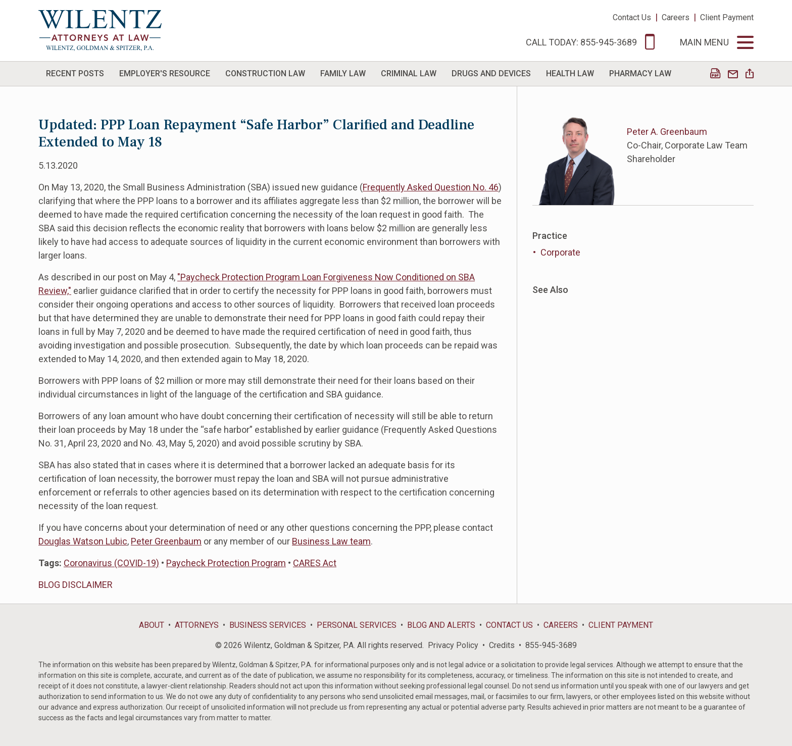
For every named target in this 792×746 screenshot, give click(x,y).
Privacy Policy (453, 645)
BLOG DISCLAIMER (75, 584)
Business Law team (331, 541)
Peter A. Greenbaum (667, 131)
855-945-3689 (551, 645)
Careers (675, 17)
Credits (502, 645)
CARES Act (314, 563)
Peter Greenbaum (166, 541)
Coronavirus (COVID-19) (111, 563)
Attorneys (197, 625)
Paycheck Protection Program (226, 563)
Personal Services (357, 625)
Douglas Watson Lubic (82, 541)
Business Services (267, 625)
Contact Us (632, 17)
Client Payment (727, 17)
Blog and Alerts (441, 625)
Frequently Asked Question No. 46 (431, 187)
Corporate (560, 252)
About (151, 625)
